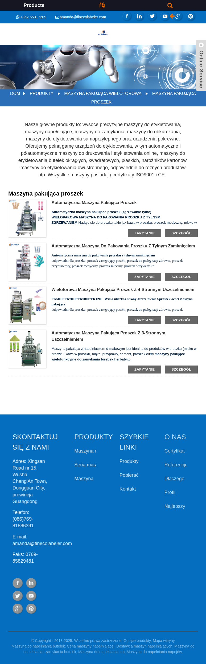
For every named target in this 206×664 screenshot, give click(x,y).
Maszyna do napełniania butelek (38, 646)
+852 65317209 (33, 17)
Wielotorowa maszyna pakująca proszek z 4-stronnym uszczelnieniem (122, 289)
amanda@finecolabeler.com (83, 17)
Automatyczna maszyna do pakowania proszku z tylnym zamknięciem (123, 246)
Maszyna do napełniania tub (101, 652)
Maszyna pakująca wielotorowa (102, 93)
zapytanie (144, 233)
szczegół (181, 233)
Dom (15, 93)
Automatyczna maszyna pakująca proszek (94, 202)
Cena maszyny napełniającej (90, 646)
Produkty (41, 93)
